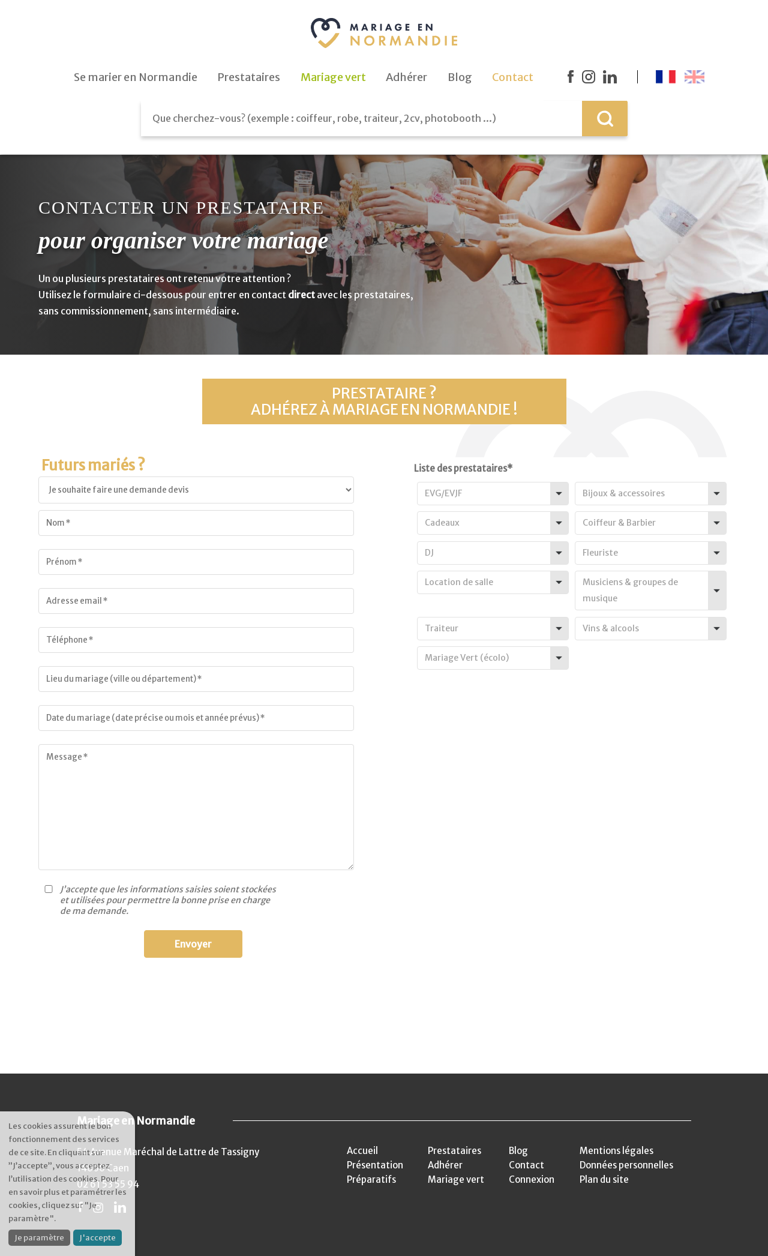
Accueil (362, 1150)
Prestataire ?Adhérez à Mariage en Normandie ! (384, 401)
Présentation (375, 1165)
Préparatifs (371, 1179)
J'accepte (97, 1238)
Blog (518, 1150)
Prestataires (454, 1150)
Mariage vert (456, 1179)
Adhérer (445, 1165)
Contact (526, 1165)
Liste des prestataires (463, 468)
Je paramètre (39, 1238)
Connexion (531, 1179)
